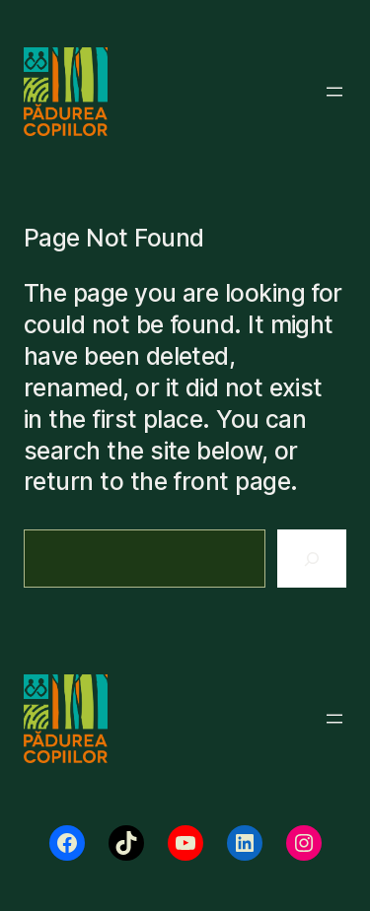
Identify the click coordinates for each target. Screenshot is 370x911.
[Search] (311, 558)
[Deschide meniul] (334, 92)
